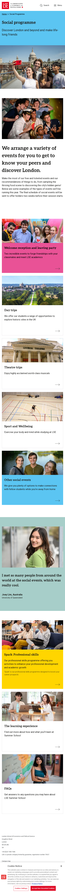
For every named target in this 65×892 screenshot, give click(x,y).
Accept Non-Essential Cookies (43, 888)
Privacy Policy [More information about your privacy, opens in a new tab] (37, 883)
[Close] (61, 866)
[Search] (44, 5)
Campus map (6, 861)
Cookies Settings (21, 888)
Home (4, 14)
